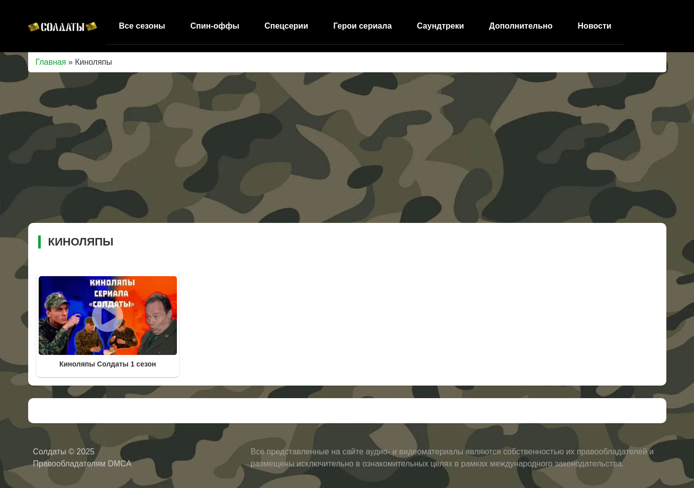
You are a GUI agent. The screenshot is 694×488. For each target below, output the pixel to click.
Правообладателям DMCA (82, 463)
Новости (595, 26)
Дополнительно (520, 26)
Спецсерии (286, 26)
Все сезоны (142, 26)
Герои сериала (362, 26)
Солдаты (51, 451)
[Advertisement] (347, 147)
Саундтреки (440, 26)
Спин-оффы (214, 26)
